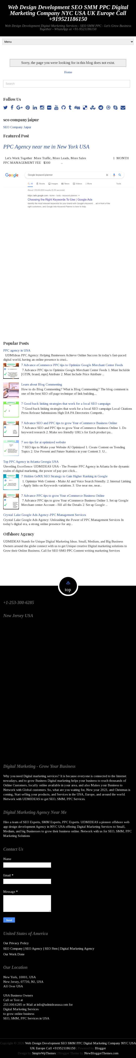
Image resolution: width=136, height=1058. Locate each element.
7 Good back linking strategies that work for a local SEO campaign (65, 403)
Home (68, 72)
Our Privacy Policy (16, 943)
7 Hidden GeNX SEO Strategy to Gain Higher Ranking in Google (64, 476)
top (68, 589)
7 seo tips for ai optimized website (43, 442)
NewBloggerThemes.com (101, 1053)
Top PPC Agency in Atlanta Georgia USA (31, 461)
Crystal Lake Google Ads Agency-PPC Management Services (44, 515)
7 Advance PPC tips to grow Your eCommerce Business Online (62, 495)
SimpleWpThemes (44, 1053)
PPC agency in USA (16, 350)
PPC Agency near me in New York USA (46, 147)
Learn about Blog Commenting (41, 384)
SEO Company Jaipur (17, 127)
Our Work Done (14, 954)
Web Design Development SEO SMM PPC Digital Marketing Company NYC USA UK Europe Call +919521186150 (68, 13)
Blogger (100, 1048)
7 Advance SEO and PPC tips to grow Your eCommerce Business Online (69, 423)
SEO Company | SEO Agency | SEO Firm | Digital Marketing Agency (49, 948)
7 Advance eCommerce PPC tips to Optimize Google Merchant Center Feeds (72, 365)
